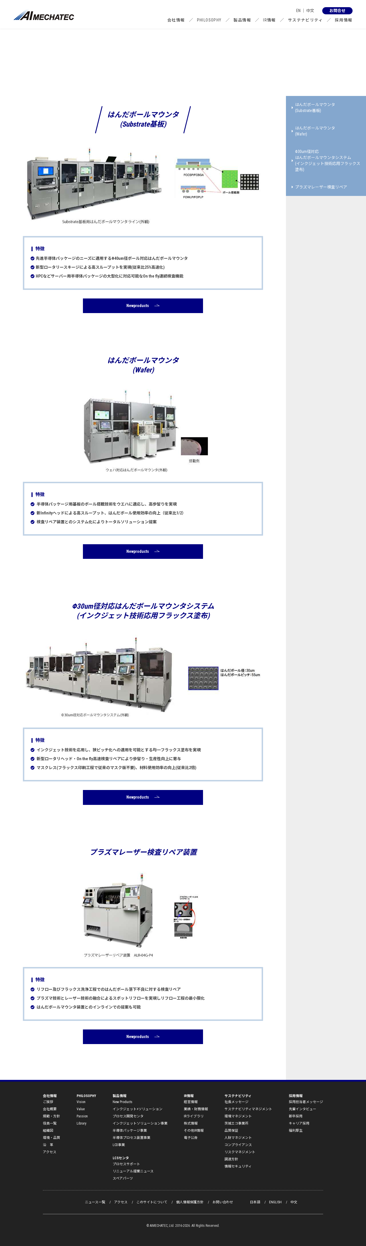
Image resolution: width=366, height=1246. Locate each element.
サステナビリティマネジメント (248, 1109)
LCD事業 (119, 1145)
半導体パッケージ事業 (130, 1131)
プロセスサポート (126, 1164)
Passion (82, 1116)
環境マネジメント (238, 1116)
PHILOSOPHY (209, 20)
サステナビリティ (305, 20)
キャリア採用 (299, 1123)
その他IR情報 (194, 1131)
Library (81, 1123)
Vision (81, 1102)
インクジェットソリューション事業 (140, 1123)
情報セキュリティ (238, 1166)
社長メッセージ (236, 1102)
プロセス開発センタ (128, 1116)
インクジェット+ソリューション (137, 1109)
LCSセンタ (121, 1158)
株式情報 (191, 1123)
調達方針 (231, 1159)
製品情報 (242, 20)
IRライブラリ (194, 1116)
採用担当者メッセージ (306, 1102)
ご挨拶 (48, 1102)
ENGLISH (275, 1202)
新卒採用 (296, 1116)
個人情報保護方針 (190, 1202)
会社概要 (50, 1109)
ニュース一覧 (95, 1202)
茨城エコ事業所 (236, 1123)
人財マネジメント (238, 1138)
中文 (310, 10)
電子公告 (191, 1138)
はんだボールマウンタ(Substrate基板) (313, 107)
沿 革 (48, 1145)
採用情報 (344, 20)
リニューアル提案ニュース (133, 1171)
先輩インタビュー (302, 1109)
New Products (122, 1102)
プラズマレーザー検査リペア (319, 187)
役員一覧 (50, 1123)
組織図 (48, 1131)
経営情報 (191, 1102)
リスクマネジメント (239, 1152)
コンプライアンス (238, 1145)
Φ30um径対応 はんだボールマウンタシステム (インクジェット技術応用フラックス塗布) (326, 160)
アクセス (49, 1152)
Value (81, 1109)
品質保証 (231, 1131)
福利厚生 (296, 1131)
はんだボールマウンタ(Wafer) (313, 131)
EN (298, 10)
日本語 (255, 1202)
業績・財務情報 (196, 1109)
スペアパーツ (123, 1178)
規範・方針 (51, 1116)
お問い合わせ (222, 1202)
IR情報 (269, 20)
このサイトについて (151, 1202)
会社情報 (176, 20)
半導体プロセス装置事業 (131, 1138)
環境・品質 (51, 1138)
